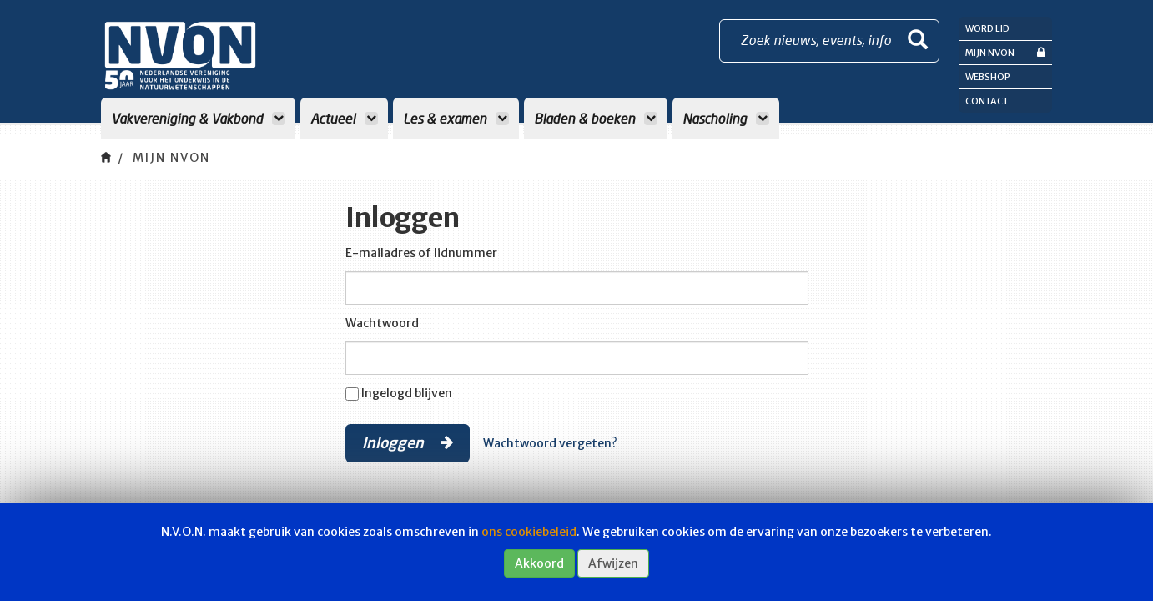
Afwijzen (613, 563)
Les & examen (456, 118)
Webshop (987, 77)
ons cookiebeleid (528, 531)
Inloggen (407, 442)
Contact (987, 101)
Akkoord (539, 563)
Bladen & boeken (595, 118)
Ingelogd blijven (406, 393)
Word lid (987, 28)
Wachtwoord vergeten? (550, 443)
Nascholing (725, 118)
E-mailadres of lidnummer (421, 253)
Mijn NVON (1005, 52)
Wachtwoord (382, 323)
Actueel (344, 118)
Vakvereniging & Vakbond (198, 118)
